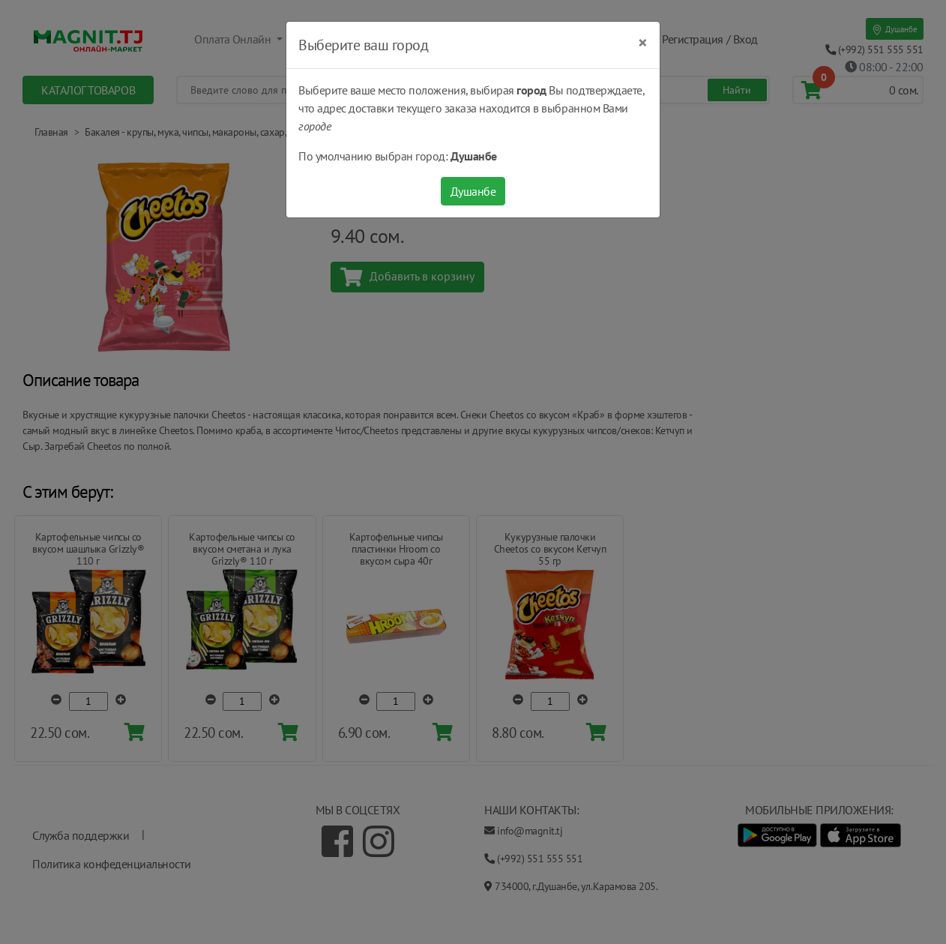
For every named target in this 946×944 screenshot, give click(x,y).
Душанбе (473, 191)
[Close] (643, 43)
